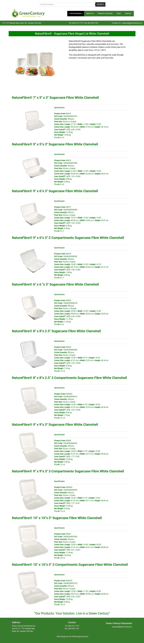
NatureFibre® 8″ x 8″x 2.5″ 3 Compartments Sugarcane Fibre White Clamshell (69, 378)
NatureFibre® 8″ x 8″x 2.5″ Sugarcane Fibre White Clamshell (56, 331)
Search (100, 4)
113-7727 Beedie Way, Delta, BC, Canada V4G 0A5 (21, 23)
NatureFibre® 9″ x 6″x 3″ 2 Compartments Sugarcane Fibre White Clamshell (68, 238)
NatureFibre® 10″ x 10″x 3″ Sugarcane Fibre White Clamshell (57, 518)
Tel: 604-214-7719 (76, 23)
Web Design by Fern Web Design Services (72, 636)
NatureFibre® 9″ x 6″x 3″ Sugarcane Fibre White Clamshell (55, 191)
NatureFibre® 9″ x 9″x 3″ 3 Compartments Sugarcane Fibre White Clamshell (68, 471)
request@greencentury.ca (132, 23)
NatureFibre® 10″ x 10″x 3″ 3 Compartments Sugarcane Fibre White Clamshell (70, 564)
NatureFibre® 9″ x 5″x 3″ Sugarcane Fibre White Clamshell (55, 144)
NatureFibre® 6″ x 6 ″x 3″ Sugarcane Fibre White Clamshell (55, 284)
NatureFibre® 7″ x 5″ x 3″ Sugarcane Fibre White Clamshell (55, 97)
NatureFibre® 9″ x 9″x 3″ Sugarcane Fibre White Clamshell (55, 424)
